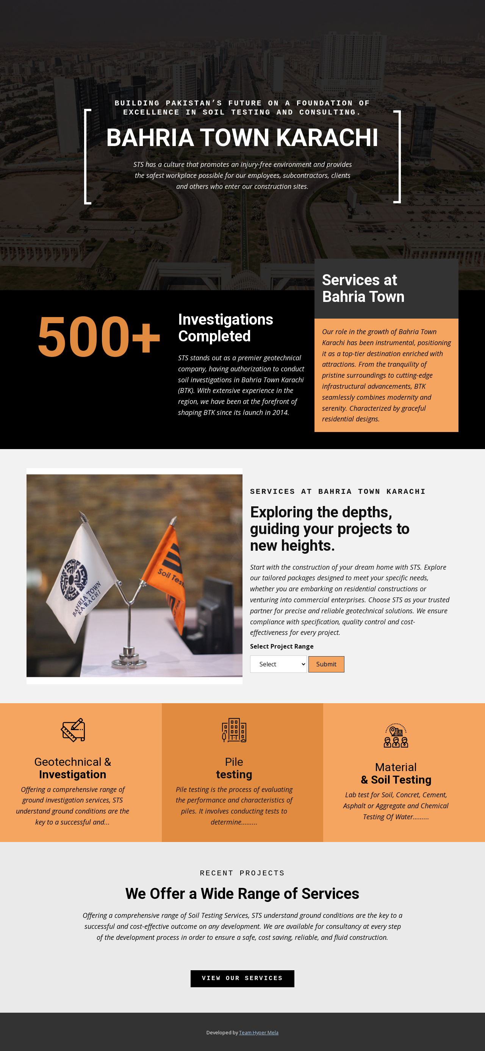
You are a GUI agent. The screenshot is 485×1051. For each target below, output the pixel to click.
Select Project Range (282, 646)
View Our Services (242, 978)
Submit (326, 664)
